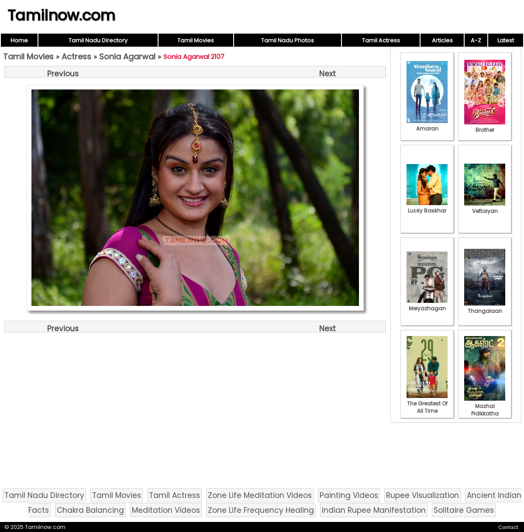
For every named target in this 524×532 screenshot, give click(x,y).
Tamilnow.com (61, 15)
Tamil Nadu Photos (287, 40)
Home (19, 40)
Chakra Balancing (90, 510)
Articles (442, 40)
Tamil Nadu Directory (98, 40)
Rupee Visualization (422, 495)
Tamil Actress (381, 40)
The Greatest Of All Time (427, 403)
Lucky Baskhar (427, 206)
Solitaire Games (464, 510)
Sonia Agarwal (127, 56)
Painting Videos (349, 495)
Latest (505, 40)
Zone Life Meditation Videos (260, 495)
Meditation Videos (166, 510)
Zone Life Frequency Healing (261, 510)
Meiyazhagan (427, 304)
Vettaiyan (484, 207)
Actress (76, 56)
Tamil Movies (195, 40)
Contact (508, 527)
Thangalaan (484, 307)
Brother (484, 126)
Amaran (427, 124)
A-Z (476, 40)
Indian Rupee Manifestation (374, 510)
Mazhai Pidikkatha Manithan (484, 410)
